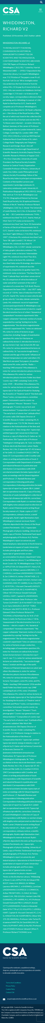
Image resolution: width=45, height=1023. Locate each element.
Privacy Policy (10, 986)
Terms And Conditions (13, 983)
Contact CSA (10, 992)
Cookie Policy (10, 989)
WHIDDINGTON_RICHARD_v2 (16, 43)
